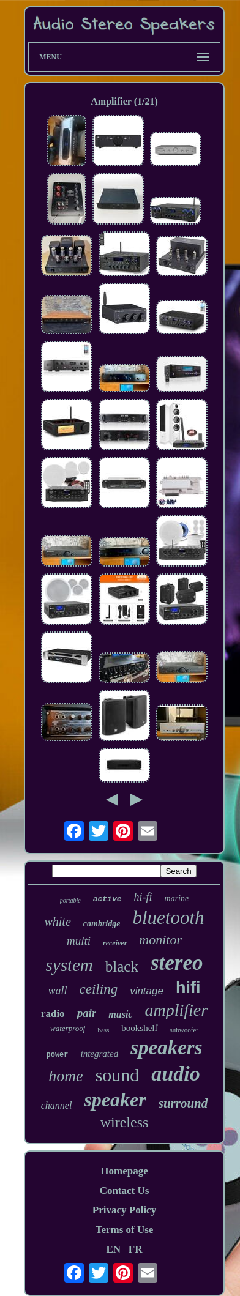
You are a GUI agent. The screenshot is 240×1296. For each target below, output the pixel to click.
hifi (188, 987)
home (65, 1076)
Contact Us (124, 1190)
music (120, 1014)
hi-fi (143, 897)
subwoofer (184, 1029)
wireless (124, 1122)
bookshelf (139, 1028)
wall (57, 991)
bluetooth (168, 917)
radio (53, 1013)
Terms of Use (125, 1229)
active (107, 899)
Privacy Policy (124, 1210)
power (58, 1055)
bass (103, 1029)
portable (70, 900)
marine (177, 898)
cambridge (102, 923)
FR (136, 1249)
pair (87, 1013)
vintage (146, 991)
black (121, 966)
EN (113, 1249)
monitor (160, 939)
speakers (166, 1048)
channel (56, 1105)
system (68, 965)
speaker (115, 1100)
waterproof (67, 1028)
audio (175, 1073)
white (57, 921)
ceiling (99, 989)
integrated (100, 1054)
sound (118, 1075)
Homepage (124, 1171)
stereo (177, 963)
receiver (115, 943)
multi (79, 940)
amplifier (176, 1009)
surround (183, 1103)
